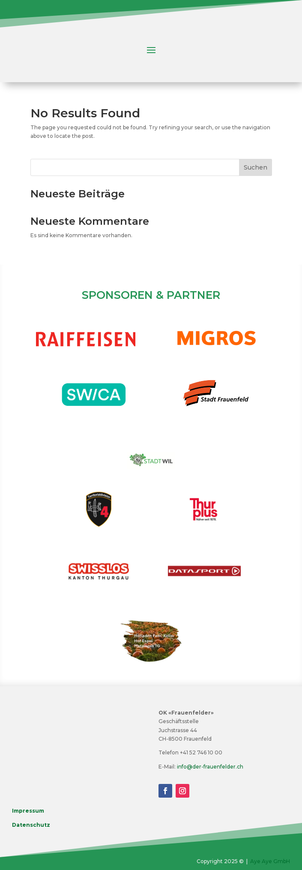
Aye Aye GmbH (270, 861)
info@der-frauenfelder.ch (210, 766)
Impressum (28, 810)
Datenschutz (31, 825)
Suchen (255, 167)
